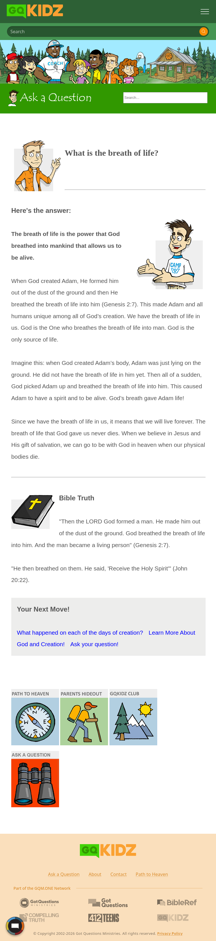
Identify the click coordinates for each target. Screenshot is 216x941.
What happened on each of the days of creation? (80, 632)
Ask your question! (94, 644)
